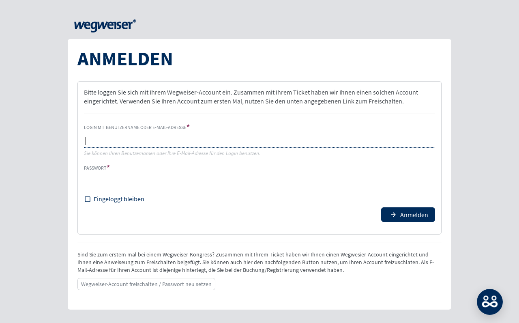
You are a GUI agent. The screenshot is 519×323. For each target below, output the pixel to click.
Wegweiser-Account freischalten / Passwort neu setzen (146, 284)
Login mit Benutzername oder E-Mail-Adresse (135, 127)
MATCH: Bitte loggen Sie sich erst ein (490, 302)
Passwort (95, 168)
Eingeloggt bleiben (119, 199)
